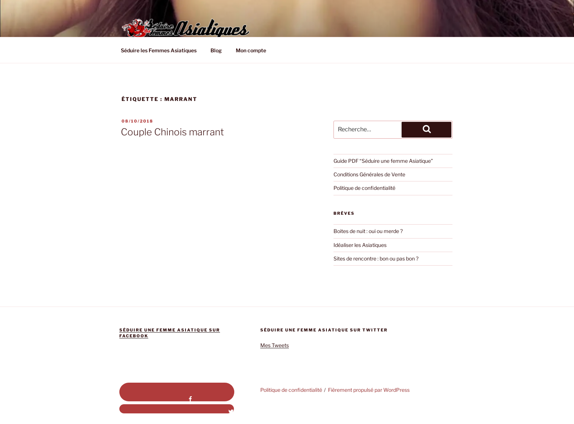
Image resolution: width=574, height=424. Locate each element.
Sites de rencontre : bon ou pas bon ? (375, 258)
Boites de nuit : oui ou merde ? (368, 231)
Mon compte (251, 50)
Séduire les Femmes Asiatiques (159, 50)
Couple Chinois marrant (172, 132)
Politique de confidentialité (364, 188)
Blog (216, 50)
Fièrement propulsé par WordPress (369, 390)
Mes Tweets (274, 345)
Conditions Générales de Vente (369, 174)
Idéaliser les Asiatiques (360, 245)
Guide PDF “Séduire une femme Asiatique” (383, 161)
